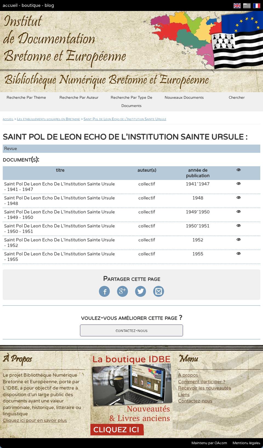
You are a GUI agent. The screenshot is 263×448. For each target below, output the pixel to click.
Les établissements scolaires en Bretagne (48, 119)
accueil (10, 5)
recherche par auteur (78, 97)
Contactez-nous (195, 401)
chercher (237, 97)
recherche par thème (26, 97)
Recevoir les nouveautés (204, 388)
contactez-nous (131, 330)
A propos (188, 375)
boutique (31, 5)
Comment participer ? (201, 382)
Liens (184, 395)
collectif (146, 184)
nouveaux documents (184, 97)
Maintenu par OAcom (209, 443)
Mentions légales (246, 443)
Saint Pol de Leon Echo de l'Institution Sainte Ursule (125, 119)
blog (49, 5)
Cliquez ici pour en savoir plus (35, 420)
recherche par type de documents (131, 101)
